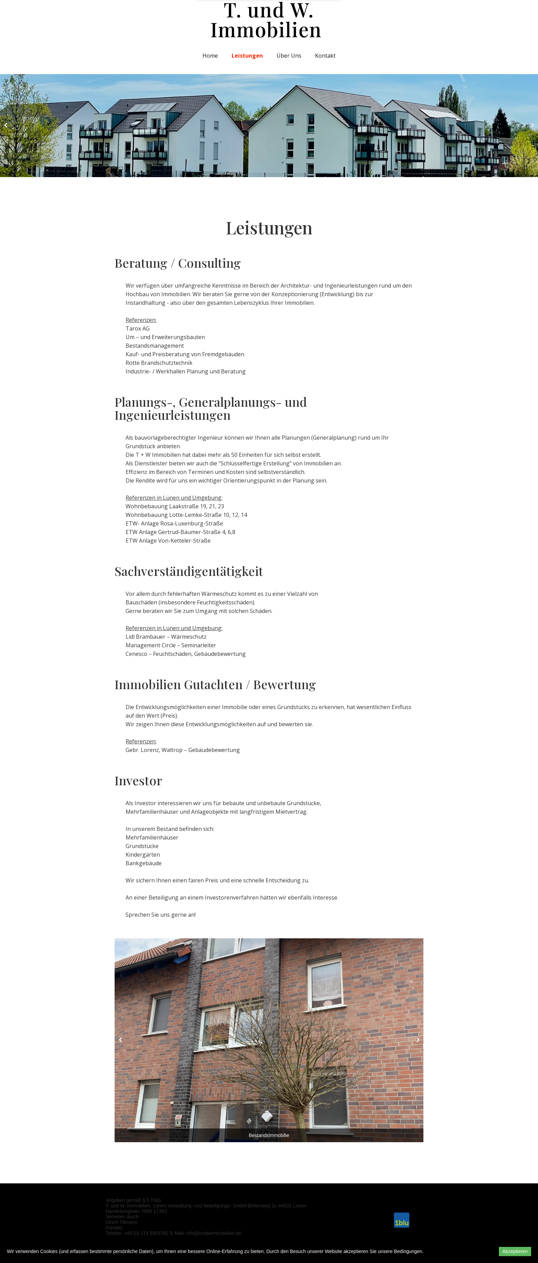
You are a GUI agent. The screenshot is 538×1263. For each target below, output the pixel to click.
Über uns (289, 55)
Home (210, 55)
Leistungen (247, 55)
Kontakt (325, 55)
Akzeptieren (515, 1251)
